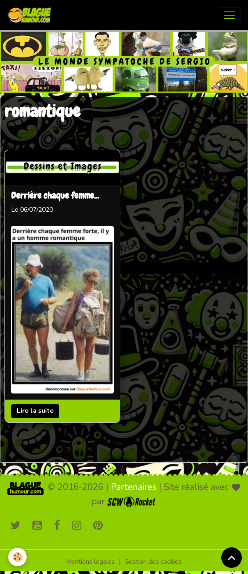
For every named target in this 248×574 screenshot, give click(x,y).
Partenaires (133, 487)
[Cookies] (17, 557)
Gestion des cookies (153, 561)
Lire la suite (35, 410)
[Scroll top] (231, 557)
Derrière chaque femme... (55, 196)
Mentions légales (90, 561)
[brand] (31, 15)
